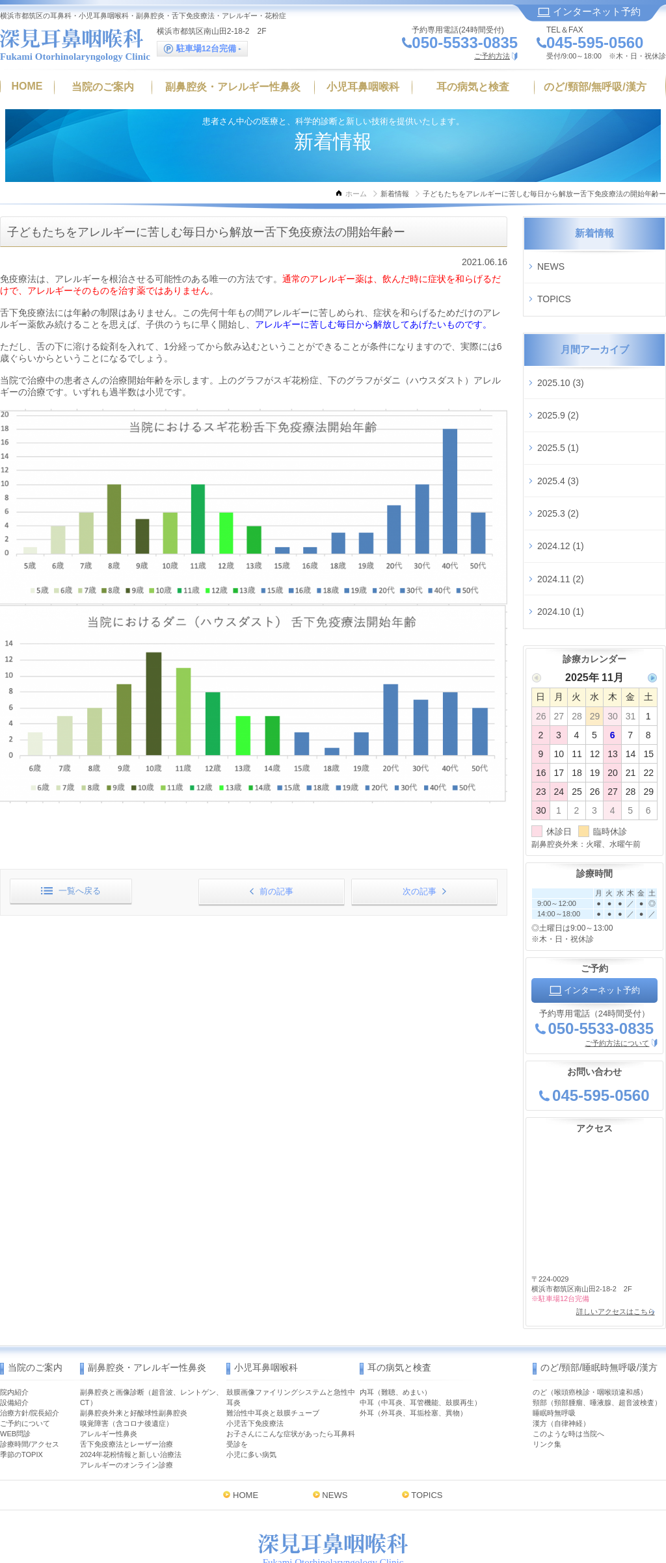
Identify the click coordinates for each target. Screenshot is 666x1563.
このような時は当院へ (568, 1356)
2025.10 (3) (560, 364)
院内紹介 (14, 1315)
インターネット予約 (589, 11)
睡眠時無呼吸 (554, 1335)
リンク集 (547, 1367)
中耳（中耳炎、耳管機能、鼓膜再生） (420, 1325)
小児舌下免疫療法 (255, 1346)
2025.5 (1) (558, 416)
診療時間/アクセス (29, 1367)
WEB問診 (15, 1356)
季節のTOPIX (21, 1377)
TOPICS (554, 288)
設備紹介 (14, 1325)
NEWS (551, 262)
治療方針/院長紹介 (29, 1335)
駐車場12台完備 (202, 49)
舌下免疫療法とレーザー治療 (126, 1367)
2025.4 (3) (558, 441)
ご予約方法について (617, 971)
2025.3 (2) (558, 467)
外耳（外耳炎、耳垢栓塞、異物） (413, 1335)
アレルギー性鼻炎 (108, 1356)
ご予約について (25, 1346)
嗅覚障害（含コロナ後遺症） (126, 1346)
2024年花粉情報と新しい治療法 (130, 1377)
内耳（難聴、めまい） (395, 1315)
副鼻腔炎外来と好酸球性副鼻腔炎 (133, 1335)
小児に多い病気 (251, 1377)
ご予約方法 (492, 56)
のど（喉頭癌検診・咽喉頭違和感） (590, 1315)
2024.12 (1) (560, 492)
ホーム (356, 194)
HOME (245, 1418)
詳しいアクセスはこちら (611, 1238)
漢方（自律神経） (561, 1346)
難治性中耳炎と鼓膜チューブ (272, 1335)
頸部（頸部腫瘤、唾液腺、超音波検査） (597, 1325)
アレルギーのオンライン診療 (126, 1387)
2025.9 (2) (558, 390)
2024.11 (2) (560, 518)
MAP (410, 1503)
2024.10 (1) (560, 544)
